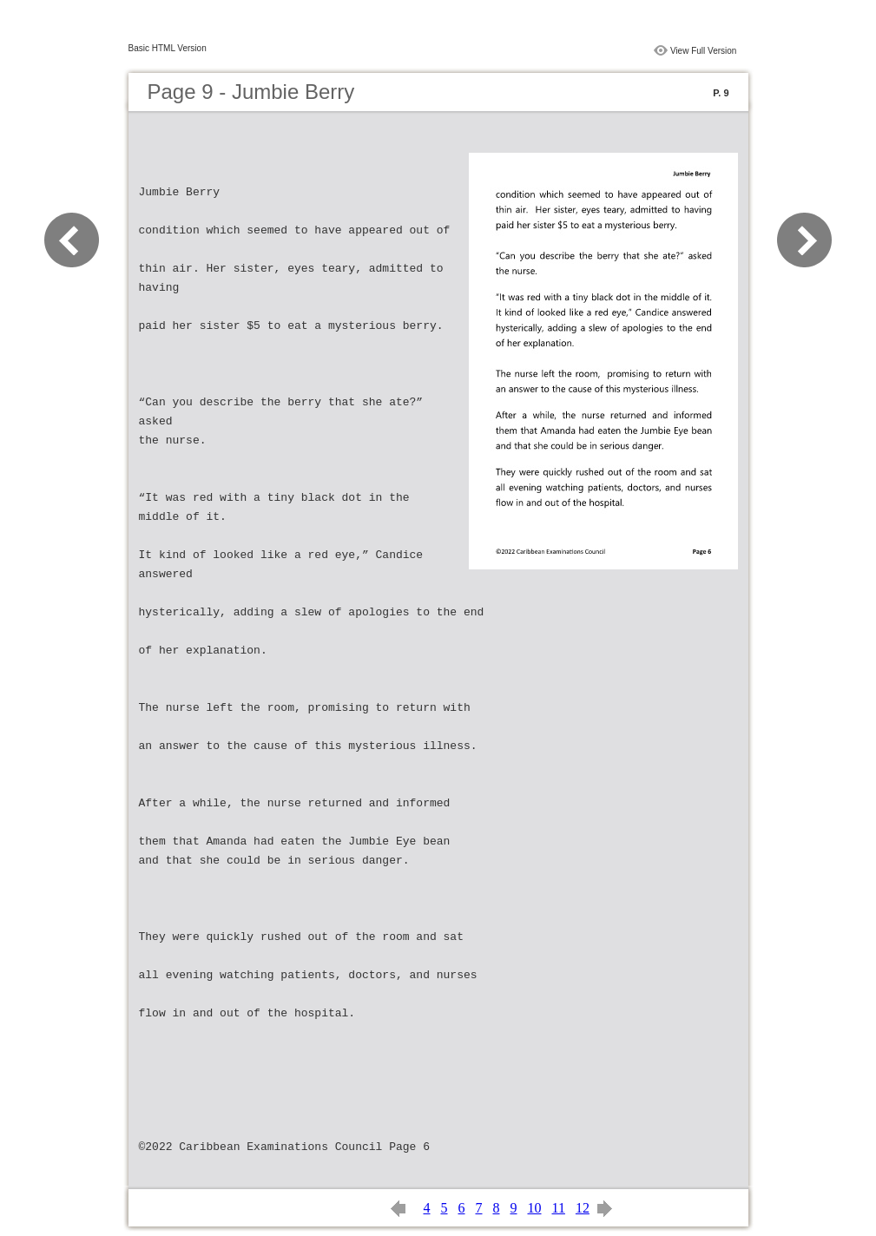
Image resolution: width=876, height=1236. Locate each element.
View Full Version (703, 51)
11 (558, 1207)
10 (535, 1207)
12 (582, 1207)
